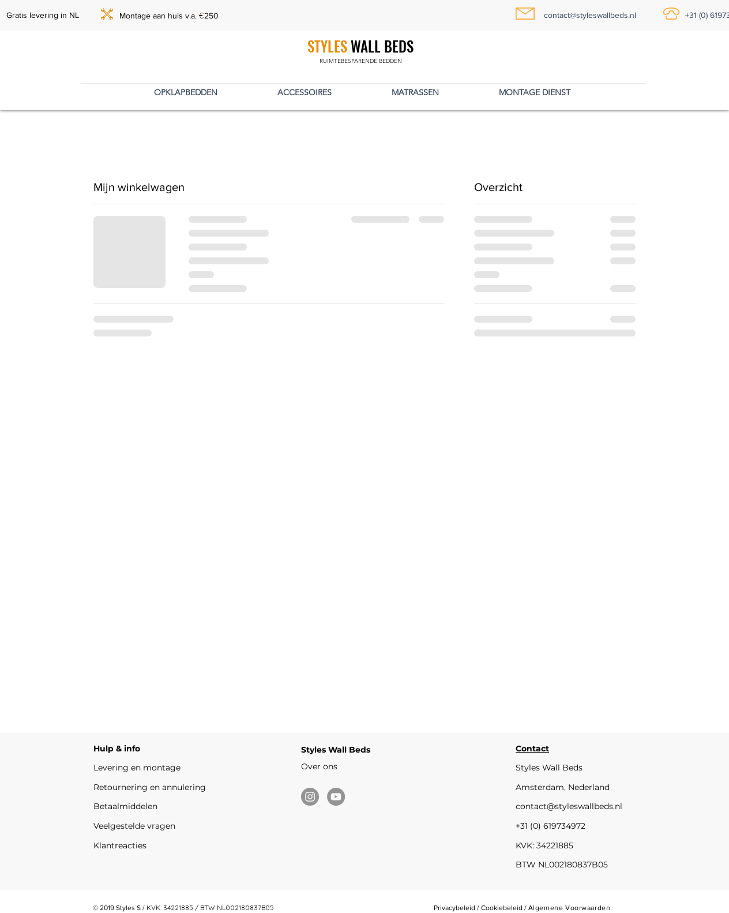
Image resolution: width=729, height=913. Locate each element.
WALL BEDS (380, 46)
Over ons (319, 766)
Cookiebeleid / (504, 908)
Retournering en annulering (149, 787)
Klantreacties (119, 845)
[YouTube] (336, 797)
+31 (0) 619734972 (550, 826)
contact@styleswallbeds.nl (569, 806)
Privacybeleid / (457, 908)
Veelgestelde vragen (134, 826)
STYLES (327, 46)
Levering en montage (137, 767)
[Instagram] (310, 797)
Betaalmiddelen (125, 806)
